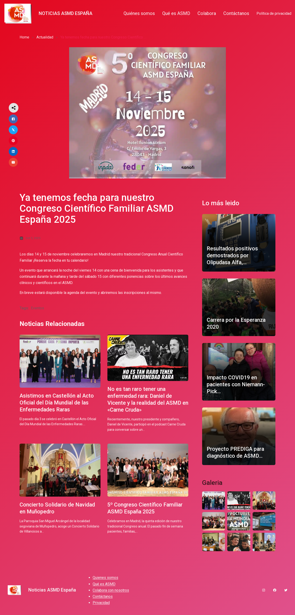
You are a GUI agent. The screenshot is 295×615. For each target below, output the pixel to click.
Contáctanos (103, 598)
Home (24, 37)
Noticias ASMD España (65, 13)
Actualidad (44, 37)
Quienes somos (105, 579)
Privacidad (101, 604)
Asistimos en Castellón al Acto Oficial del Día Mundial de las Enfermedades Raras (58, 403)
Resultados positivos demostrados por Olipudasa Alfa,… (233, 255)
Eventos (37, 308)
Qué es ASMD (104, 585)
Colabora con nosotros (111, 592)
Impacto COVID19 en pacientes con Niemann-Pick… (237, 384)
